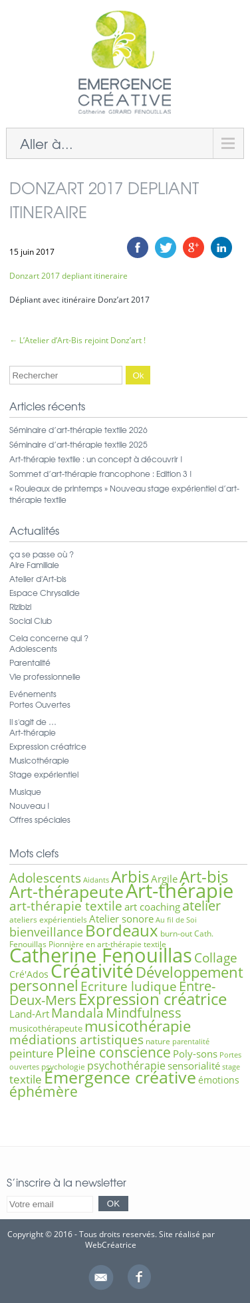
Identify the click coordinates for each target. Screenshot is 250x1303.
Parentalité (30, 662)
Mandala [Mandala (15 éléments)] (77, 1013)
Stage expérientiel (43, 774)
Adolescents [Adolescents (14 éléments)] (45, 878)
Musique (25, 791)
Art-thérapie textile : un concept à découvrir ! (96, 459)
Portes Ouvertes (39, 704)
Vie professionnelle (44, 676)
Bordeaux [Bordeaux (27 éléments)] (121, 930)
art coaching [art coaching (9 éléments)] (152, 906)
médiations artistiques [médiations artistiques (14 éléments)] (76, 1039)
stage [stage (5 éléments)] (231, 1067)
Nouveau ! (29, 805)
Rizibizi (20, 606)
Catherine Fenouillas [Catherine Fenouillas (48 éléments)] (100, 955)
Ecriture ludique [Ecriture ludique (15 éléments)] (128, 986)
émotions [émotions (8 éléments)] (218, 1080)
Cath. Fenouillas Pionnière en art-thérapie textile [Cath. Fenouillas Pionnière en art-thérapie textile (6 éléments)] (111, 939)
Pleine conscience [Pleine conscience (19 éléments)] (113, 1052)
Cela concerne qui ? (48, 638)
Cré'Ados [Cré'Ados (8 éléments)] (29, 974)
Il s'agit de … (33, 721)
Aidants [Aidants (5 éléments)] (96, 880)
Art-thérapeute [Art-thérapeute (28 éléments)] (66, 892)
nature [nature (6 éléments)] (158, 1041)
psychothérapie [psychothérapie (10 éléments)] (126, 1065)
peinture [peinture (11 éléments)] (31, 1053)
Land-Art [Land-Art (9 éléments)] (29, 1013)
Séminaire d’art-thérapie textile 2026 (78, 430)
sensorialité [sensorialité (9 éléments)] (194, 1065)
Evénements (33, 693)
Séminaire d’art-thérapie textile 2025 (78, 444)
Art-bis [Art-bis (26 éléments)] (204, 876)
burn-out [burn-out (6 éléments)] (176, 933)
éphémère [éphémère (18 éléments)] (43, 1091)
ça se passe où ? (41, 554)
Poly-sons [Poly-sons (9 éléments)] (195, 1053)
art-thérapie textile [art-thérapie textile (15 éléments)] (65, 906)
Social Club (30, 620)
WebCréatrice (110, 1244)
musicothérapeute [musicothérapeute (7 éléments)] (45, 1028)
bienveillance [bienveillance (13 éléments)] (46, 931)
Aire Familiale (34, 564)
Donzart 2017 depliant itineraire (68, 275)
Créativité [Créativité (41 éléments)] (92, 970)
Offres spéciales (39, 819)
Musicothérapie (39, 760)
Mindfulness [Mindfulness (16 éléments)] (144, 1013)
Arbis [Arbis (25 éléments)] (130, 876)
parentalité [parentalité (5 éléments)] (190, 1041)
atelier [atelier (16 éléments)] (201, 906)
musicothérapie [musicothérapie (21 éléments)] (137, 1026)
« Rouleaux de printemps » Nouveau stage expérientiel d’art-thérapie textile (124, 494)
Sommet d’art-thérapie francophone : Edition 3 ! (100, 474)
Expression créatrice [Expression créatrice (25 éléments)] (152, 999)
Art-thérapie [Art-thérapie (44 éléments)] (179, 890)
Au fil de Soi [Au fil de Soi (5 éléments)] (176, 920)
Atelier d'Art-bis (37, 578)
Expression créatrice (47, 746)
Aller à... (46, 143)
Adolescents (33, 648)
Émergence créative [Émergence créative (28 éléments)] (120, 1077)
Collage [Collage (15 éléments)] (215, 957)
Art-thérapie (32, 732)
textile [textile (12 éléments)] (25, 1079)
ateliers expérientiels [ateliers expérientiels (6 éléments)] (48, 919)
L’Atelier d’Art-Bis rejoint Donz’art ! (77, 340)
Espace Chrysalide (44, 592)
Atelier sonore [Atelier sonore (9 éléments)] (121, 918)
